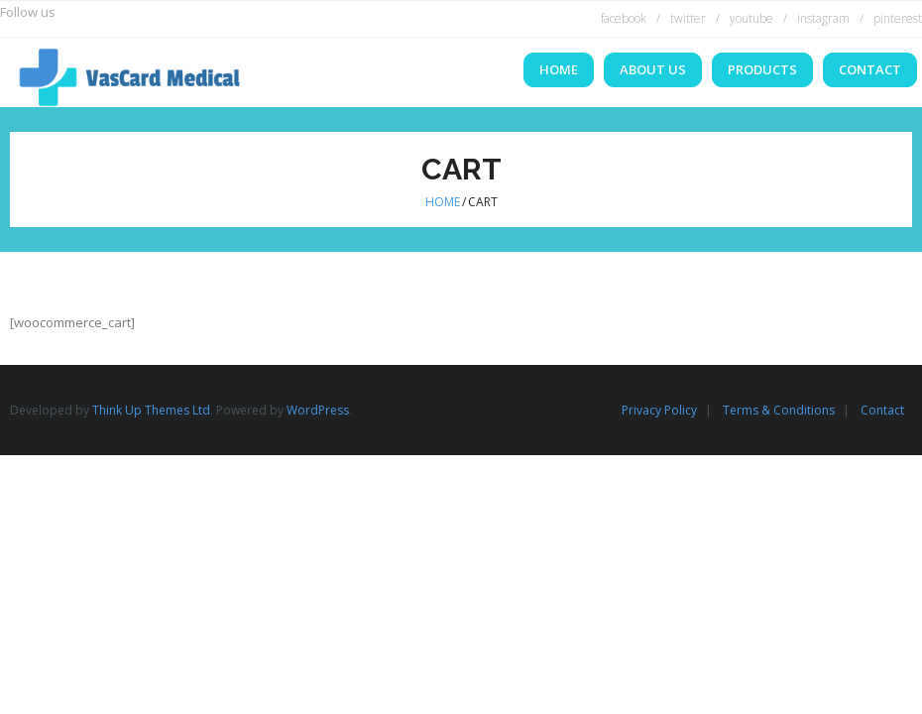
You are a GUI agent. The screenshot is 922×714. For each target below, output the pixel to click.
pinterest (897, 18)
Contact (882, 410)
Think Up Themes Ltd (151, 410)
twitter (688, 18)
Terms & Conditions (779, 410)
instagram (823, 18)
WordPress (318, 410)
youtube (751, 18)
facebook (623, 18)
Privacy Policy (659, 410)
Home (442, 201)
